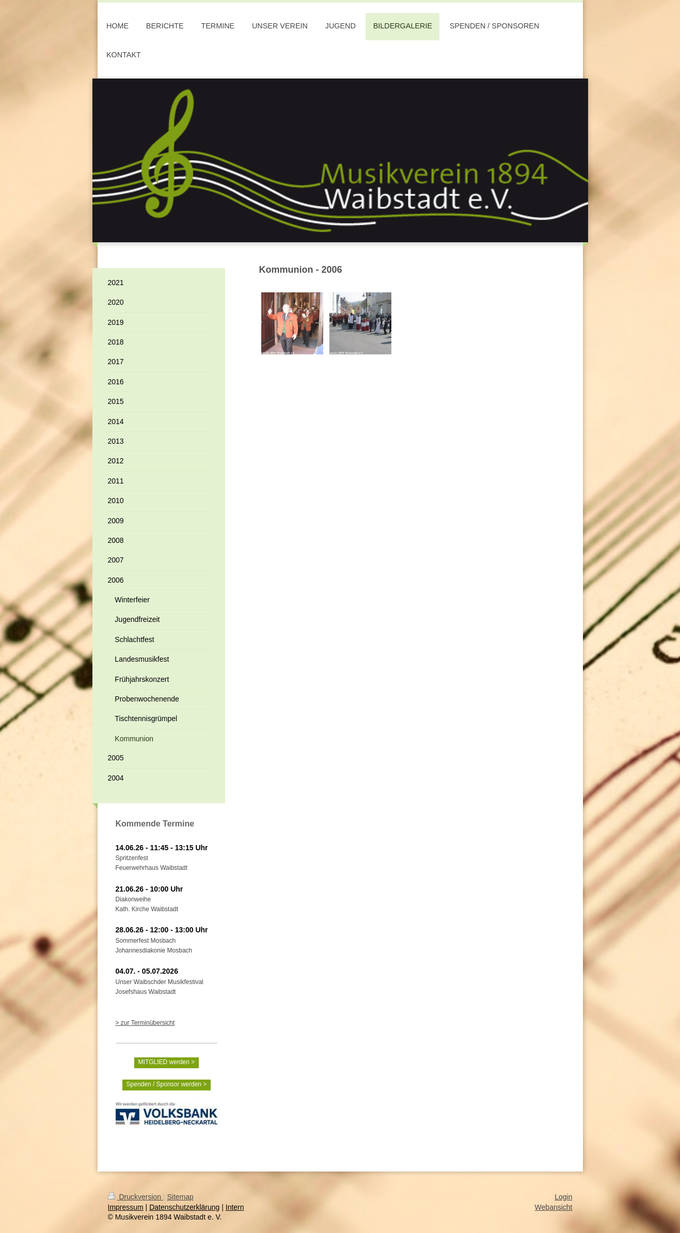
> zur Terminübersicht (145, 1022)
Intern (235, 1207)
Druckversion (135, 1197)
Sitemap (180, 1197)
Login (563, 1197)
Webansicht (554, 1207)
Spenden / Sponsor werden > (166, 1084)
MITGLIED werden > (166, 1062)
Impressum (126, 1207)
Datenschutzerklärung (184, 1207)
